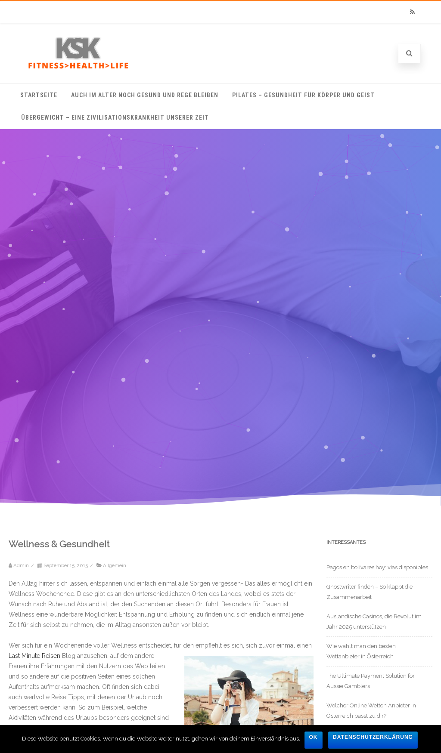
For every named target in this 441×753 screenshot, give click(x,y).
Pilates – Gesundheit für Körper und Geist (303, 95)
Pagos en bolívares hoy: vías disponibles (377, 567)
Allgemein (114, 565)
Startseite (38, 95)
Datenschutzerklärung (373, 737)
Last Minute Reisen (34, 655)
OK (313, 737)
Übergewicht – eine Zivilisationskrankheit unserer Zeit (115, 117)
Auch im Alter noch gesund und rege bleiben (144, 95)
